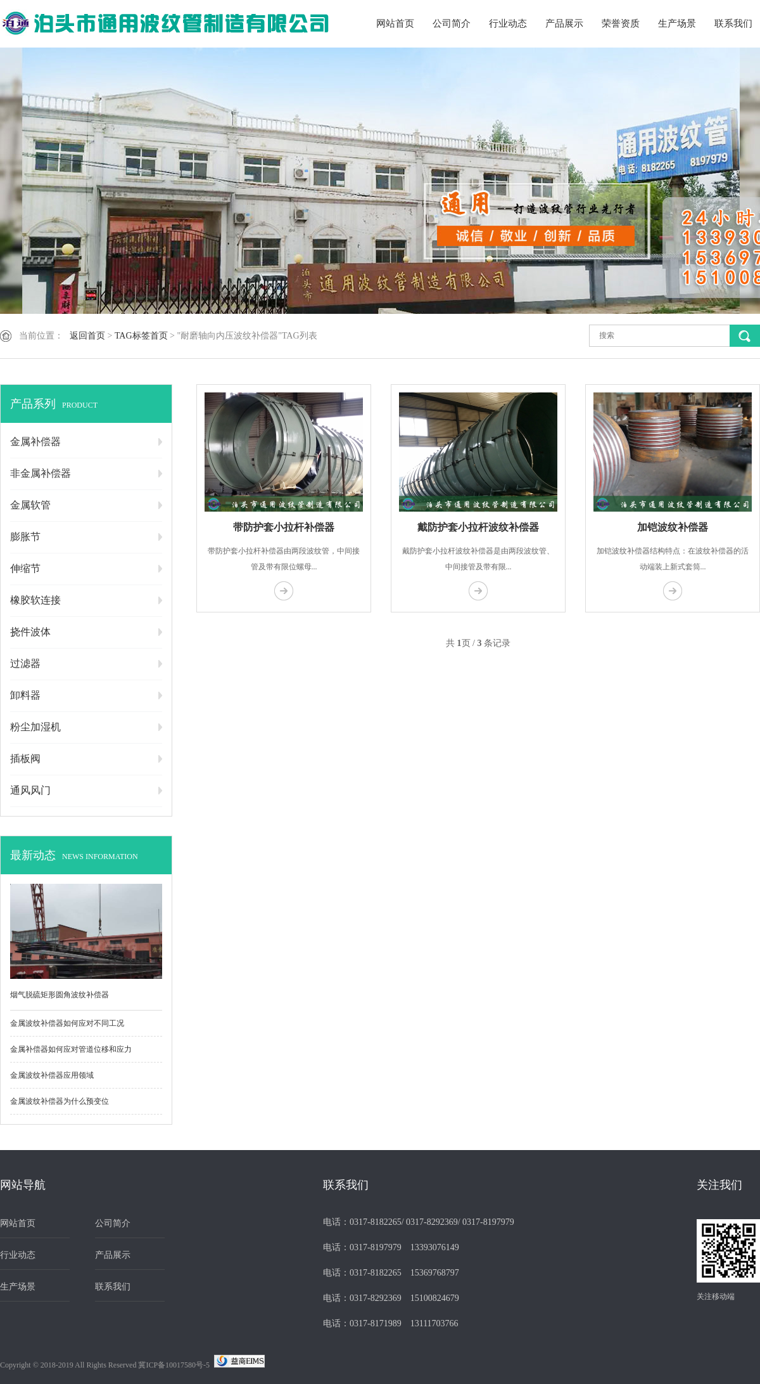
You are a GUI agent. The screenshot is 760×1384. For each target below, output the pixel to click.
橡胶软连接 (35, 600)
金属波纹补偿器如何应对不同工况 (67, 1023)
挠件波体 (30, 631)
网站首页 (395, 23)
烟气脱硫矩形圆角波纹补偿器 (59, 994)
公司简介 (452, 23)
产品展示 (564, 23)
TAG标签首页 (141, 335)
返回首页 (87, 335)
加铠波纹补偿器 (672, 527)
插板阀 (25, 758)
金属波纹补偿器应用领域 (52, 1075)
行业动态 (508, 23)
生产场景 (677, 23)
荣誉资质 (621, 23)
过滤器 (25, 663)
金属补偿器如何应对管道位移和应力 (71, 1049)
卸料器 (25, 695)
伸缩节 (25, 568)
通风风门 (30, 790)
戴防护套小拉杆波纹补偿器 (478, 527)
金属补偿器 (35, 441)
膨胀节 (25, 536)
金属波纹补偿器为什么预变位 (59, 1101)
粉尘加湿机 (35, 726)
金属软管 (30, 505)
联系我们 (733, 23)
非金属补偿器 (40, 473)
